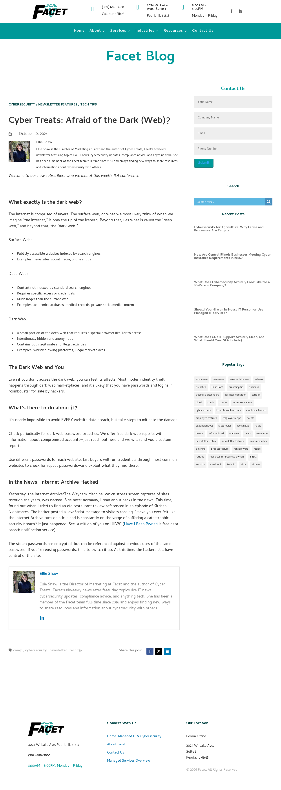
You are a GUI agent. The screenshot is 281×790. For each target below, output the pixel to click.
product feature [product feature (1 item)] (219, 449)
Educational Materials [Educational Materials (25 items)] (228, 410)
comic (17, 651)
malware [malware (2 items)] (234, 434)
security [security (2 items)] (200, 465)
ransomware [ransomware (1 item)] (241, 449)
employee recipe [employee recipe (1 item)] (232, 418)
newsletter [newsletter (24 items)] (262, 434)
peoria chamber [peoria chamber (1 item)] (258, 441)
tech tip (75, 651)
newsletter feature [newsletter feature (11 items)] (206, 441)
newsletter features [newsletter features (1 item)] (233, 441)
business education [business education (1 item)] (235, 395)
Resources (173, 31)
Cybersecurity (22, 104)
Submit (204, 163)
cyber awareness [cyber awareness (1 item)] (242, 403)
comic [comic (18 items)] (211, 403)
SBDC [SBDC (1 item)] (253, 457)
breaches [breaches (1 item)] (201, 387)
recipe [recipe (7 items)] (257, 449)
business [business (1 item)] (254, 387)
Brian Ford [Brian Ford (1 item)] (217, 387)
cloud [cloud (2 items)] (199, 403)
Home (79, 31)
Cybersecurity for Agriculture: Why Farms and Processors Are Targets (229, 229)
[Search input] (230, 201)
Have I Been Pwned (141, 524)
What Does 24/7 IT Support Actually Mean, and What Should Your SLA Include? (229, 339)
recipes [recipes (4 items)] (200, 457)
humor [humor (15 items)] (199, 434)
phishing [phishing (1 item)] (201, 449)
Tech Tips (88, 104)
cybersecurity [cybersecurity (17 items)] (203, 410)
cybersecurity (36, 651)
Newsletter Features (57, 104)
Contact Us (202, 31)
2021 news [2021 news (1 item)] (218, 380)
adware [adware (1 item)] (259, 380)
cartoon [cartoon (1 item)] (256, 395)
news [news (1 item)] (248, 434)
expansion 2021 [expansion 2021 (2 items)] (204, 426)
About (95, 31)
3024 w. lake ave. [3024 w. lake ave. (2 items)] (239, 380)
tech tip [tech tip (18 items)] (231, 465)
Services (118, 31)
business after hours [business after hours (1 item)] (207, 395)
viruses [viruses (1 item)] (256, 465)
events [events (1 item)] (250, 418)
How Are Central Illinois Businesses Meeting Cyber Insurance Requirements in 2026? (232, 256)
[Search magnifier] (268, 201)
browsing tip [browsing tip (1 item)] (236, 387)
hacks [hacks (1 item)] (258, 426)
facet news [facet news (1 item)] (243, 426)
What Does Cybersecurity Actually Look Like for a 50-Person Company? (232, 284)
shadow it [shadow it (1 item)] (216, 465)
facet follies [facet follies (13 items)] (225, 426)
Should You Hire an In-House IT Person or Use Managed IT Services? (228, 311)
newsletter (58, 651)
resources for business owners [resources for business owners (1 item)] (227, 457)
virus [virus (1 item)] (243, 465)
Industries (144, 31)
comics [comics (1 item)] (224, 403)
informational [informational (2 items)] (216, 434)
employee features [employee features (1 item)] (206, 418)
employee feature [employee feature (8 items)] (256, 410)
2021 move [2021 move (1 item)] (202, 380)
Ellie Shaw (49, 574)
